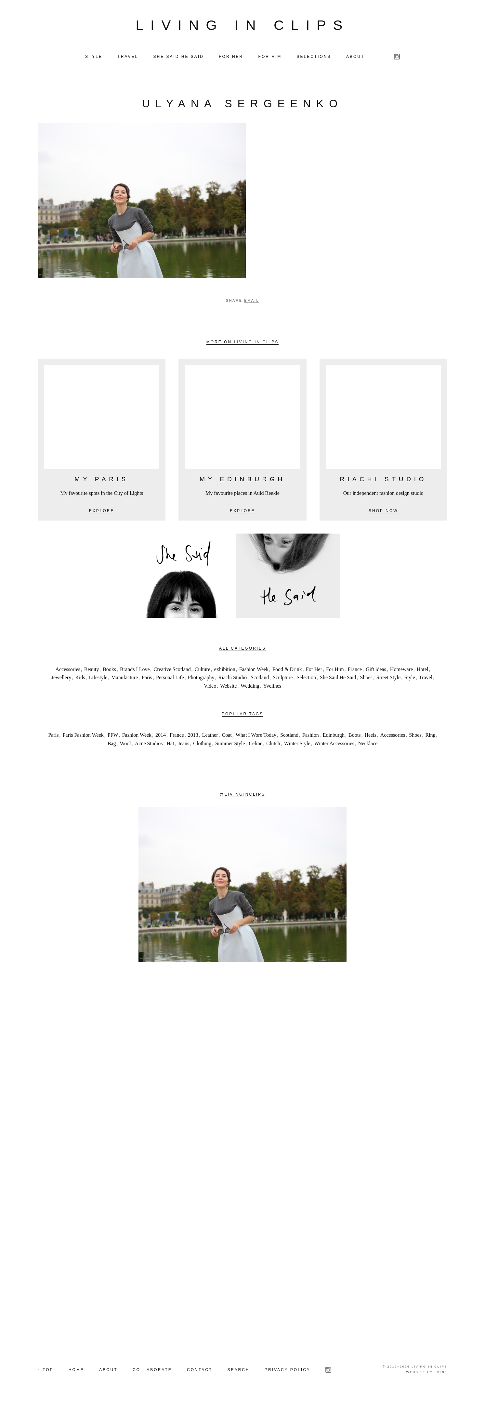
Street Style (388, 677)
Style (409, 677)
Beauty (91, 669)
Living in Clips (242, 25)
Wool (125, 743)
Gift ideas (376, 669)
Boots (354, 735)
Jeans (184, 743)
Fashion (310, 735)
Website (228, 686)
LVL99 (441, 1372)
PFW (113, 735)
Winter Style (297, 743)
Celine (255, 743)
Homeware (401, 669)
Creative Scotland (172, 669)
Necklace (368, 743)
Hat (170, 743)
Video (210, 686)
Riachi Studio (232, 677)
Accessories (67, 669)
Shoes (366, 677)
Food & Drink (287, 669)
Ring (430, 735)
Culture (202, 669)
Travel (425, 677)
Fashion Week (254, 669)
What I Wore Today (256, 735)
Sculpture (283, 677)
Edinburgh (334, 735)
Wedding (250, 686)
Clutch (273, 743)
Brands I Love (135, 669)
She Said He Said (338, 677)
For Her (314, 669)
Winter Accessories (334, 743)
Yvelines (272, 686)
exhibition (224, 669)
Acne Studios (149, 743)
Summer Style (230, 743)
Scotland (260, 677)
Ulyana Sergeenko (242, 104)
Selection (306, 677)
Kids (80, 677)
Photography (201, 677)
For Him (335, 669)
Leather (210, 735)
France (355, 669)
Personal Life (170, 677)
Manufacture (124, 677)
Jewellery (61, 677)
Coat (226, 735)
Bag (112, 743)
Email (251, 300)
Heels (370, 735)
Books (109, 669)
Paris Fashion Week (82, 735)
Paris (147, 677)
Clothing (202, 743)
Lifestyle (98, 677)
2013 (193, 735)
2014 (160, 735)
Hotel (422, 669)
